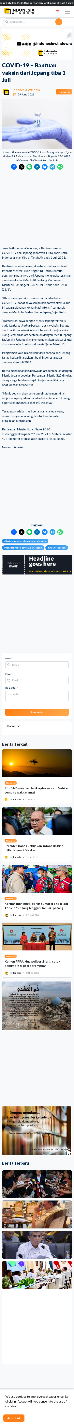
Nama (9, 658)
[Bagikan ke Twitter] (21, 167)
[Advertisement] (37, 208)
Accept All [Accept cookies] (14, 1418)
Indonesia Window (26, 90)
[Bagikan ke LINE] (29, 167)
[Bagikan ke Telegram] (52, 167)
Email (8, 673)
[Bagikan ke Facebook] (14, 167)
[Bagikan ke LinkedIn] (37, 167)
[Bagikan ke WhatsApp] (60, 167)
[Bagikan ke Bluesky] (45, 167)
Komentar (11, 687)
